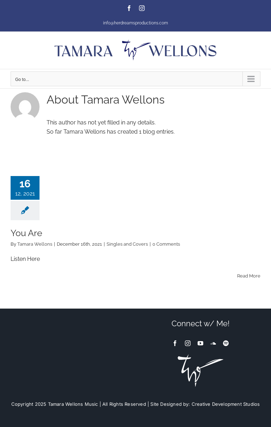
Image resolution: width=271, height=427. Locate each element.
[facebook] (175, 343)
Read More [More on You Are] (248, 276)
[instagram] (188, 343)
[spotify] (226, 343)
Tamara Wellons (34, 244)
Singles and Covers (127, 244)
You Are (26, 233)
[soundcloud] (213, 343)
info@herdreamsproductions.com (135, 23)
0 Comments (166, 244)
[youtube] (200, 343)
